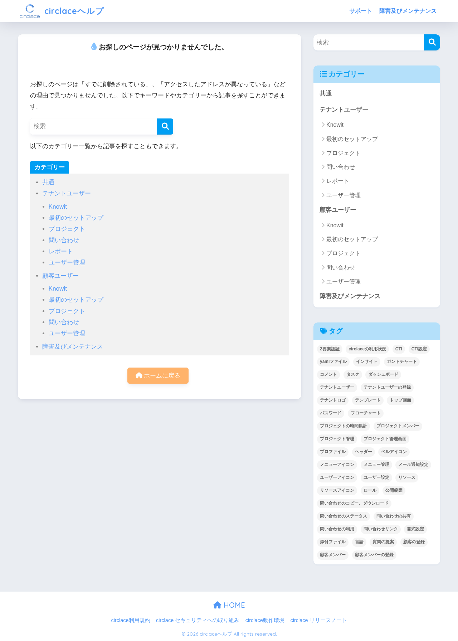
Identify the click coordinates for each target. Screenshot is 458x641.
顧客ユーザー (60, 275)
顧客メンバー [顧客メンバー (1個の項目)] (333, 554)
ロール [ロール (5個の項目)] (370, 490)
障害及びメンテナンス (408, 11)
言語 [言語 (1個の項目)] (359, 541)
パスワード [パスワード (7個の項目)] (330, 413)
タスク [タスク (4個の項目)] (352, 374)
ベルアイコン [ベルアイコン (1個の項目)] (394, 451)
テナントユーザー (66, 193)
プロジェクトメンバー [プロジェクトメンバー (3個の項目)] (397, 425)
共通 (48, 182)
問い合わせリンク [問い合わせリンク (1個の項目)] (381, 528)
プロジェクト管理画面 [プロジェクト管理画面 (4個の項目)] (385, 438)
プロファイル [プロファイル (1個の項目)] (333, 451)
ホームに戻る (158, 375)
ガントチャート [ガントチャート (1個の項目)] (402, 361)
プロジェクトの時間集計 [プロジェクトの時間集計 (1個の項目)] (343, 425)
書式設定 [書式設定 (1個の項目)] (415, 528)
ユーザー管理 (67, 262)
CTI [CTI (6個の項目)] (398, 348)
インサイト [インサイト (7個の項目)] (366, 361)
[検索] (165, 126)
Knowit (58, 206)
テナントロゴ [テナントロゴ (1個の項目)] (333, 400)
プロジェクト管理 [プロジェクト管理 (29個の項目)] (337, 438)
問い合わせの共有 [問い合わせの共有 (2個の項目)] (393, 516)
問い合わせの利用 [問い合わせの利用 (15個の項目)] (337, 528)
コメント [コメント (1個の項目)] (328, 374)
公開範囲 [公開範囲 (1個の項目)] (394, 490)
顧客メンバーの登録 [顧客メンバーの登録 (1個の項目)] (374, 554)
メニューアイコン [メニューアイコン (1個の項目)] (337, 464)
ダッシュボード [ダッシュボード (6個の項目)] (383, 374)
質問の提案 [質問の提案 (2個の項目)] (383, 541)
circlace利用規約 (130, 620)
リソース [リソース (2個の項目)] (406, 477)
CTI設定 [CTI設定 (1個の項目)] (419, 348)
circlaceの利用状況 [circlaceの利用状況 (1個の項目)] (367, 348)
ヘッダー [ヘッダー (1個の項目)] (363, 451)
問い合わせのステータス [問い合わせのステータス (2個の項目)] (343, 516)
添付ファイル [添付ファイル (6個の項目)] (333, 541)
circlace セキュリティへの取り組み (197, 620)
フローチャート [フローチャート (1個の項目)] (366, 413)
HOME (229, 605)
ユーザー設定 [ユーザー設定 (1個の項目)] (376, 477)
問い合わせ (64, 240)
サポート (360, 11)
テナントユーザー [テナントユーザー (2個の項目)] (337, 387)
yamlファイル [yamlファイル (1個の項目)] (333, 361)
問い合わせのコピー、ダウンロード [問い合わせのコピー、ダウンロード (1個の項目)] (354, 503)
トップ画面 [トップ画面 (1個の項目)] (400, 400)
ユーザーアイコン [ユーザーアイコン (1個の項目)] (337, 477)
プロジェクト (67, 228)
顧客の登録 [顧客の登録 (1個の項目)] (414, 541)
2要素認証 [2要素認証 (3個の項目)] (330, 348)
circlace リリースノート (318, 620)
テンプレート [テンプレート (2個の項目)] (368, 400)
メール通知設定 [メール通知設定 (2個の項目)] (413, 464)
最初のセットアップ (76, 217)
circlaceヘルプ (62, 11)
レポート (61, 251)
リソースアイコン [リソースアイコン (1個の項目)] (337, 490)
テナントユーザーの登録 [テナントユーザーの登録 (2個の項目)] (387, 387)
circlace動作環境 (264, 620)
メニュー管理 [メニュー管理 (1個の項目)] (376, 464)
